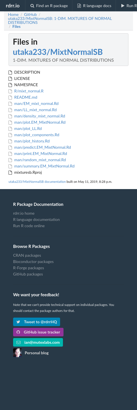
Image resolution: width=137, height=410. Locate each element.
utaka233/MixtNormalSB (58, 52)
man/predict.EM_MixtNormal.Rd (40, 147)
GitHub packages (28, 274)
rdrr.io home (23, 213)
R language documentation (36, 219)
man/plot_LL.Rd (25, 128)
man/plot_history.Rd (29, 140)
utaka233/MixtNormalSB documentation (37, 181)
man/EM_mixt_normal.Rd (34, 103)
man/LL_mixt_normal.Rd (33, 109)
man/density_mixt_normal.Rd (37, 115)
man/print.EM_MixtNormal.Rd (38, 153)
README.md (23, 97)
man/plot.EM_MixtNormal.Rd (37, 122)
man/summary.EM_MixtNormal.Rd (42, 165)
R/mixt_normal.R (26, 90)
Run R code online (29, 225)
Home (13, 14)
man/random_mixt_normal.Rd (37, 159)
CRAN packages (27, 255)
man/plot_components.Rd (34, 134)
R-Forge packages (28, 267)
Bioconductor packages (33, 261)
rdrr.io (12, 5)
